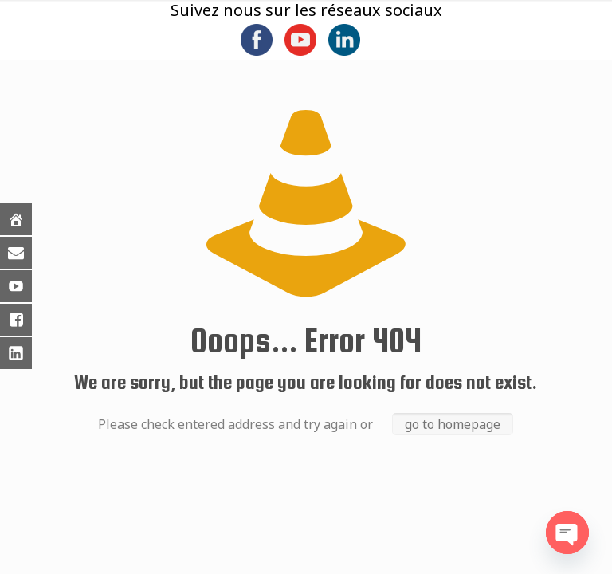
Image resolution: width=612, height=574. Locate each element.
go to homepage (452, 424)
